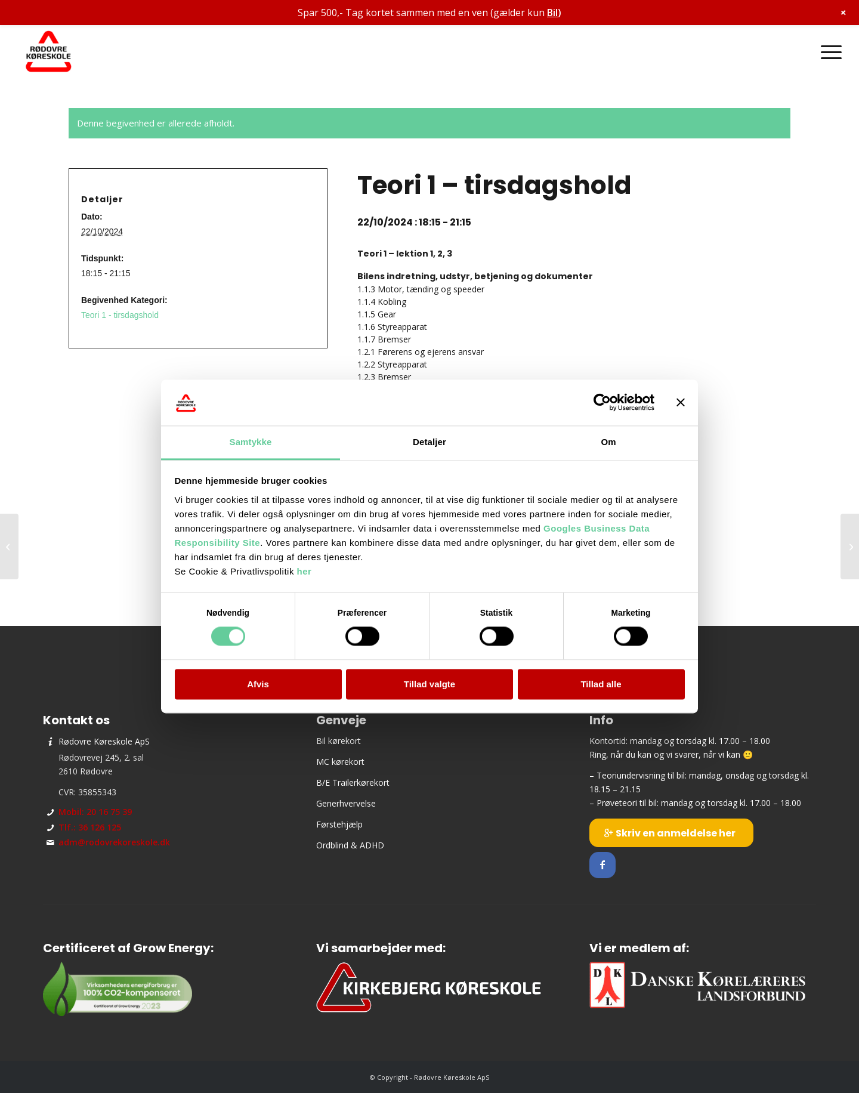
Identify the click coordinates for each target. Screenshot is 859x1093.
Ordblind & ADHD (350, 845)
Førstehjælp (339, 824)
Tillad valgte (429, 684)
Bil (552, 12)
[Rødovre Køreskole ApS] (49, 52)
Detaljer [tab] (429, 442)
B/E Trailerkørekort (353, 782)
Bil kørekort (338, 740)
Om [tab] (608, 442)
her (304, 571)
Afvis (258, 684)
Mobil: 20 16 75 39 (95, 811)
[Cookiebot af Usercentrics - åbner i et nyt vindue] (602, 403)
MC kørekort (340, 761)
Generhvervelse (346, 803)
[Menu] (827, 52)
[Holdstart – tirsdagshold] (9, 546)
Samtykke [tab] (251, 442)
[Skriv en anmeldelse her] (671, 833)
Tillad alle (600, 684)
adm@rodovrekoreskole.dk (114, 842)
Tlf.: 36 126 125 (89, 827)
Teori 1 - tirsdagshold (120, 315)
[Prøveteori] (850, 546)
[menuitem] (827, 52)
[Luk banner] (680, 403)
